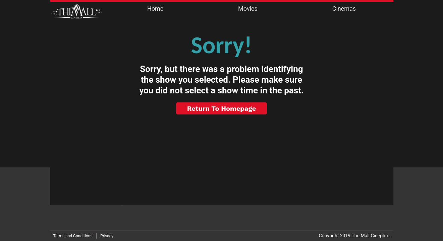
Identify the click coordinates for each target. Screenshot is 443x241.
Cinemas (344, 8)
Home (155, 8)
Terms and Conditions (73, 236)
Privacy (106, 236)
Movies (248, 8)
